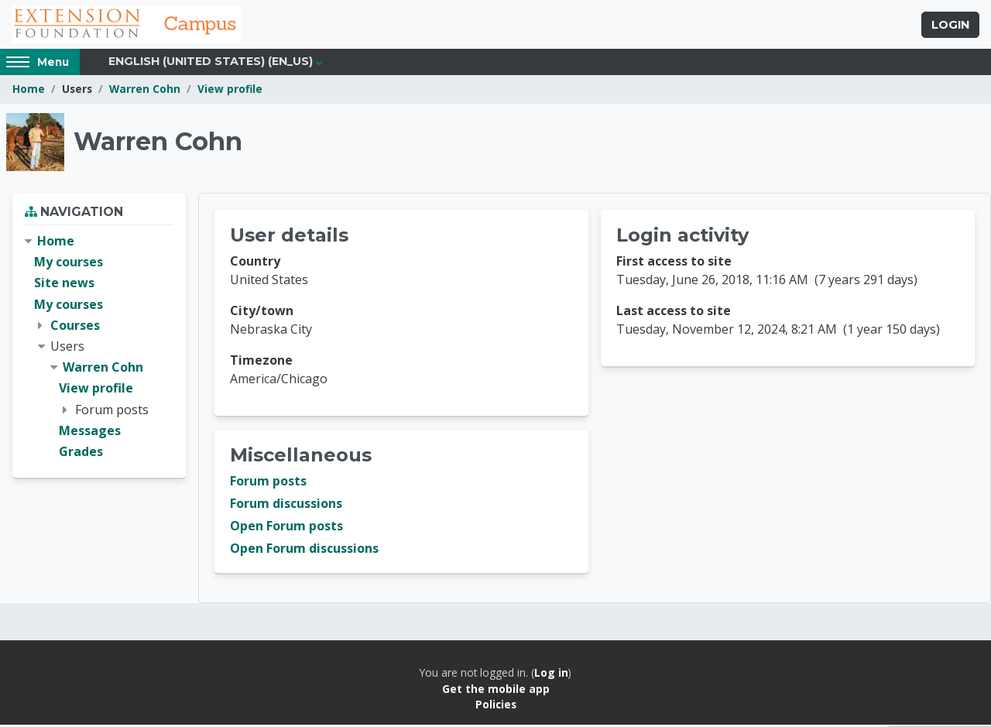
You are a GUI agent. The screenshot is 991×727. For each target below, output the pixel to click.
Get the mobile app (496, 690)
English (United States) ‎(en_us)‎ (210, 63)
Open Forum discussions (304, 550)
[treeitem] (99, 348)
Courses (75, 326)
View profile (229, 91)
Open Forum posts (286, 528)
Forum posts (268, 483)
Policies (495, 706)
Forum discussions (286, 505)
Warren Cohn (144, 91)
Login (950, 26)
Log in (551, 674)
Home (28, 91)
